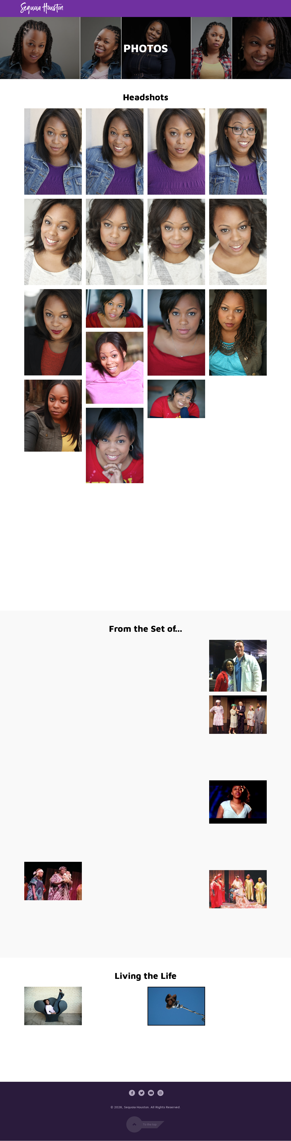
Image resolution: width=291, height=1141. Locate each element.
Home (188, 8)
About (207, 8)
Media (225, 8)
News (243, 8)
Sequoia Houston (136, 1107)
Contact (263, 8)
